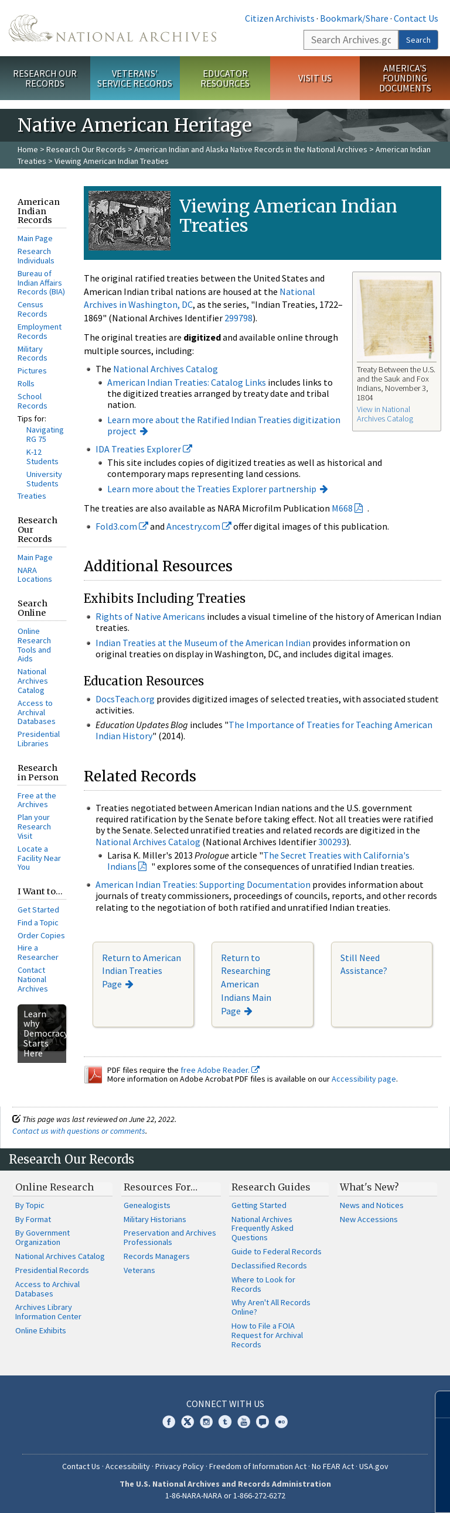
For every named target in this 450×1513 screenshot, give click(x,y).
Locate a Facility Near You (39, 858)
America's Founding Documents (405, 78)
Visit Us (315, 78)
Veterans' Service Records (134, 78)
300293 (332, 842)
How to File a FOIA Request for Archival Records (267, 1335)
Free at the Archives (37, 800)
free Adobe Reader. (220, 1070)
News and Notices (372, 1205)
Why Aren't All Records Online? (271, 1307)
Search (418, 40)
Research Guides (271, 1187)
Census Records (32, 309)
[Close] (436, 1404)
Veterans (139, 1270)
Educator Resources (225, 78)
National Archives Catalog (33, 680)
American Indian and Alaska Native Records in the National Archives (250, 149)
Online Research (54, 1187)
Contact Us (416, 18)
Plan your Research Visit (34, 826)
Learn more (345, 1492)
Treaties (32, 495)
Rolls (26, 383)
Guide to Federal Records (276, 1251)
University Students (44, 479)
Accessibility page (364, 1078)
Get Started (38, 909)
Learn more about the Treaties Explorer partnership (211, 489)
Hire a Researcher (38, 952)
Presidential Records (52, 1270)
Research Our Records (45, 78)
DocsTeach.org (125, 699)
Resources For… (160, 1187)
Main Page (35, 238)
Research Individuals (36, 256)
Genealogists (147, 1205)
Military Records (32, 353)
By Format (33, 1219)
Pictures (32, 370)
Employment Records (40, 331)
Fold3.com (122, 526)
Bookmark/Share (354, 18)
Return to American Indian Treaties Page (141, 971)
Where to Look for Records (263, 1284)
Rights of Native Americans (150, 616)
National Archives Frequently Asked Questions (262, 1228)
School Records (32, 401)
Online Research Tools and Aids (34, 645)
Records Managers (157, 1256)
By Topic (30, 1205)
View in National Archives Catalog (385, 414)
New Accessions (369, 1219)
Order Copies (41, 935)
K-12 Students (42, 456)
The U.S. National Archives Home (112, 28)
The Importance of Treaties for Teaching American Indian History (264, 730)
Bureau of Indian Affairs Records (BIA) (41, 282)
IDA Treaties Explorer (144, 449)
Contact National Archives (33, 979)
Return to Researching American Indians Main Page (246, 984)
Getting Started (259, 1205)
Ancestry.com (198, 526)
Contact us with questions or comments (78, 1131)
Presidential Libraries (39, 739)
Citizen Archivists (280, 18)
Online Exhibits (40, 1330)
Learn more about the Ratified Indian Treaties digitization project (223, 425)
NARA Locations (35, 575)
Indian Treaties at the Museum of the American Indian (203, 643)
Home (28, 149)
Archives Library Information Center (48, 1312)
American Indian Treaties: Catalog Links (186, 382)
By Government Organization (42, 1237)
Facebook (169, 1422)
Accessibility (127, 1466)
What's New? (369, 1187)
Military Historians (155, 1219)
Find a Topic (38, 922)
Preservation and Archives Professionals (170, 1237)
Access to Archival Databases (37, 712)
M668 (342, 508)
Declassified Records (269, 1265)
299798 (238, 318)
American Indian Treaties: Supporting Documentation (203, 884)
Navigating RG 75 (45, 434)
